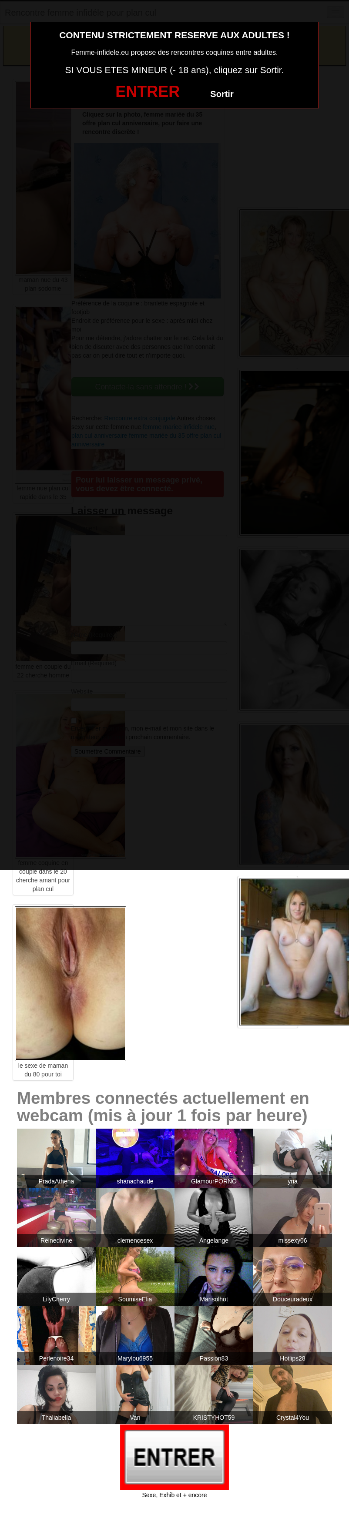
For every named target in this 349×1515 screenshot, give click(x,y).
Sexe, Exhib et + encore (174, 1495)
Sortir (221, 94)
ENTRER (147, 92)
